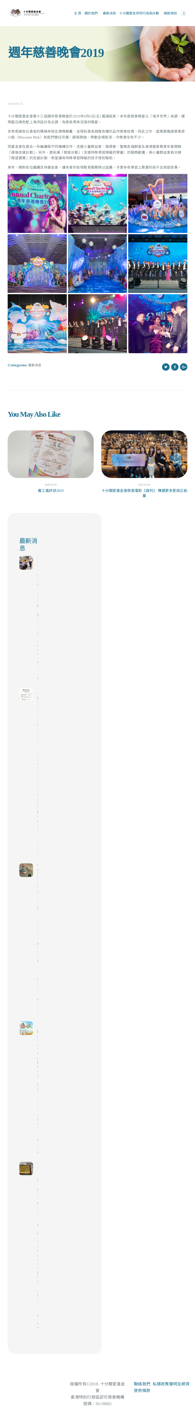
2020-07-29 (51, 484)
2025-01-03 (144, 484)
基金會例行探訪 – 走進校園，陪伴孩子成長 (37, 597)
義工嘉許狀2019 (50, 491)
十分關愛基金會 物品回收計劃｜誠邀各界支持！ (37, 1066)
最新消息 (34, 365)
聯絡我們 (142, 1384)
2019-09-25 (15, 104)
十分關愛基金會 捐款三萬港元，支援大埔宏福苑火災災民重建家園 (37, 751)
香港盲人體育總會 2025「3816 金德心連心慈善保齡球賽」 (37, 1225)
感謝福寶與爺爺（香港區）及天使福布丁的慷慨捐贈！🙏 (37, 917)
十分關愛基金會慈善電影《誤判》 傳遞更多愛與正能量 (144, 493)
